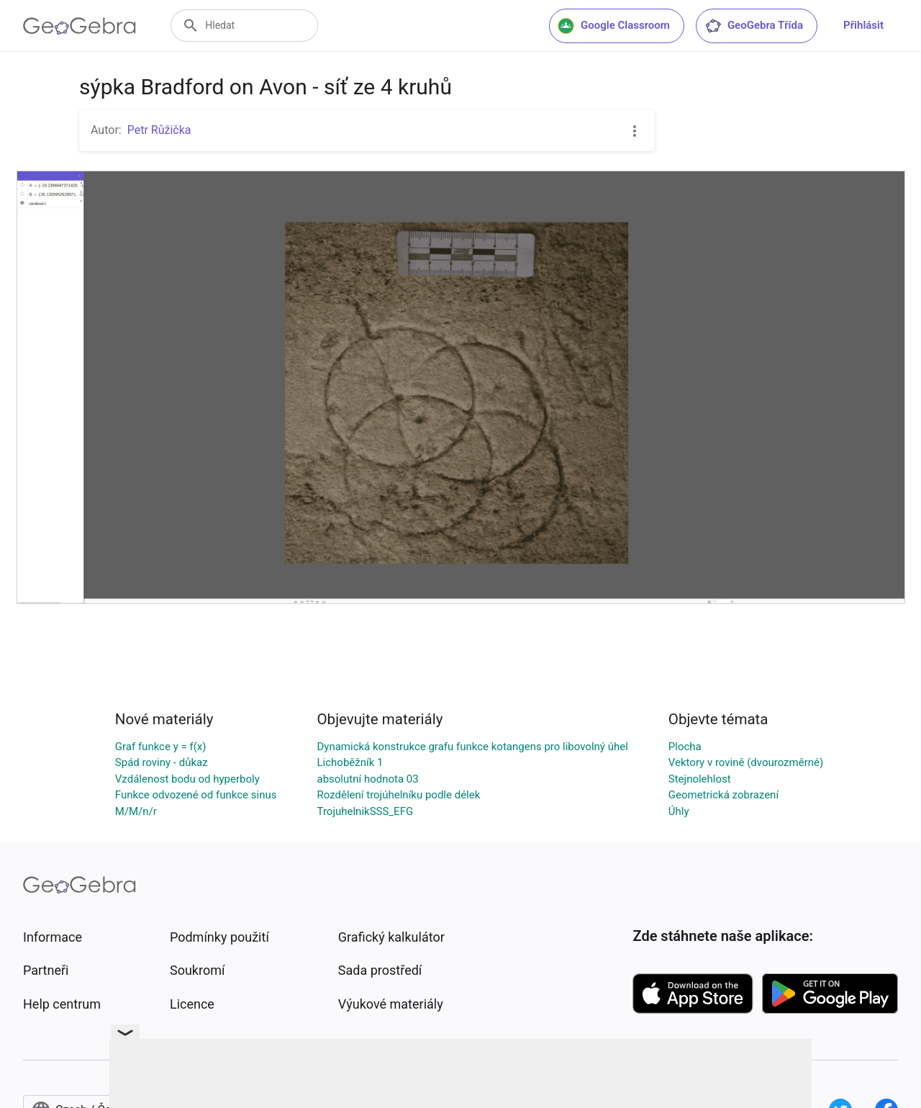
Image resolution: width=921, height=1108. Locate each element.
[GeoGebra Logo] (79, 26)
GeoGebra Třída (753, 26)
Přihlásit (863, 25)
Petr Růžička (159, 130)
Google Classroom (614, 26)
